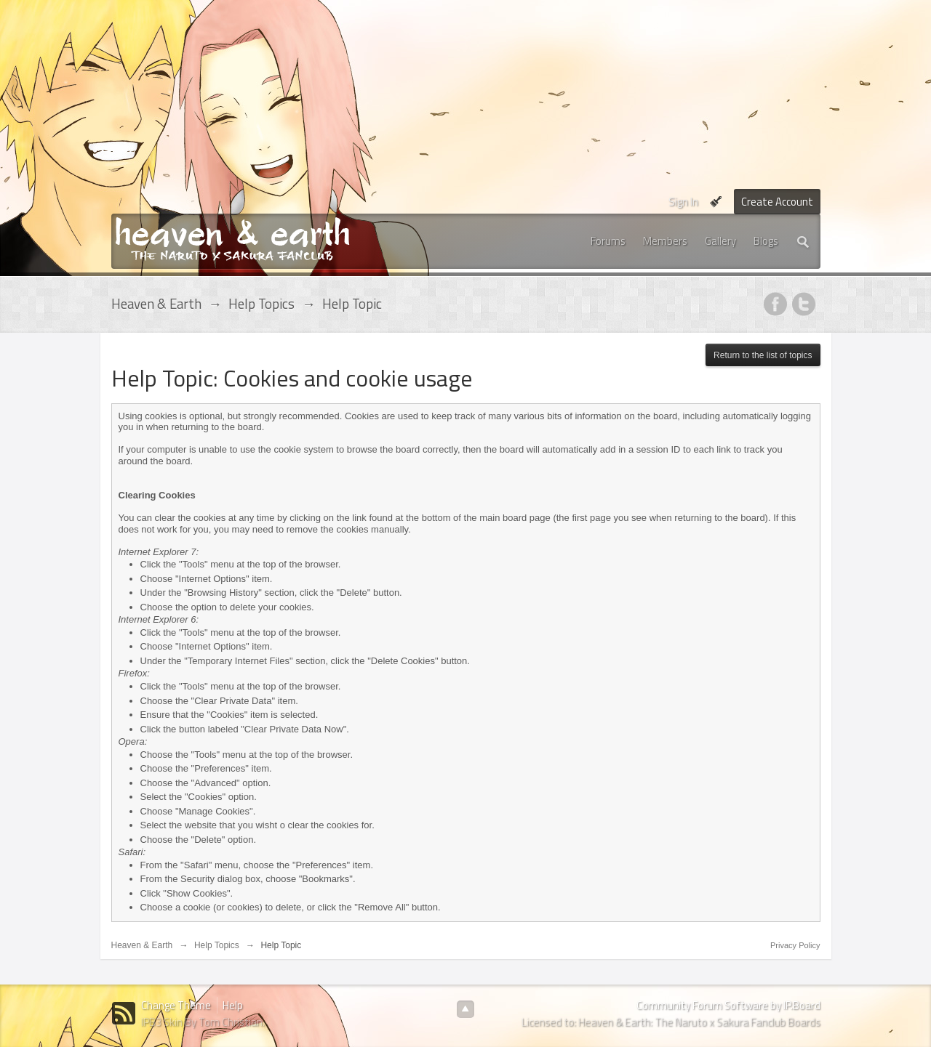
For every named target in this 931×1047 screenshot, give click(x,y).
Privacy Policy (795, 945)
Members (665, 241)
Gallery (720, 241)
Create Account (777, 201)
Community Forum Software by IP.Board (728, 1005)
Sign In (683, 201)
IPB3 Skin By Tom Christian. (203, 1022)
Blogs (766, 241)
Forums (608, 241)
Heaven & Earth (142, 945)
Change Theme (176, 1005)
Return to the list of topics (763, 355)
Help (233, 1005)
